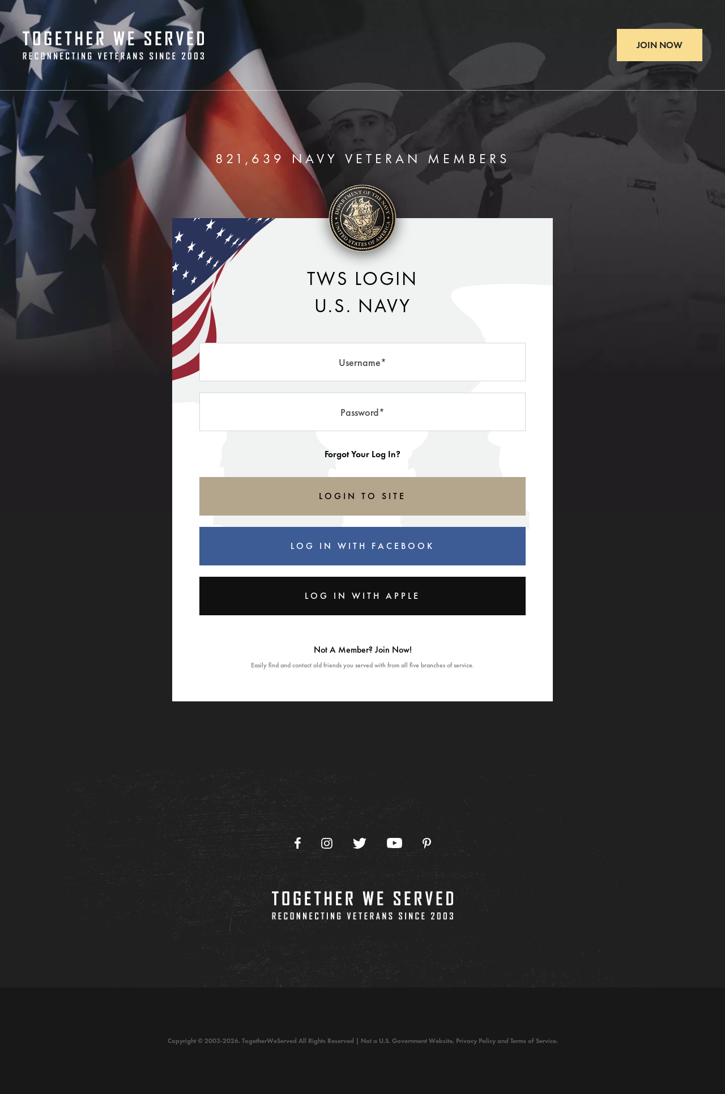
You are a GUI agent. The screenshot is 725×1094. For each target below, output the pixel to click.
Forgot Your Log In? (362, 454)
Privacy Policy (476, 1040)
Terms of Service (533, 1040)
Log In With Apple (362, 596)
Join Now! (393, 649)
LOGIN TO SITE (362, 496)
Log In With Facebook (362, 546)
